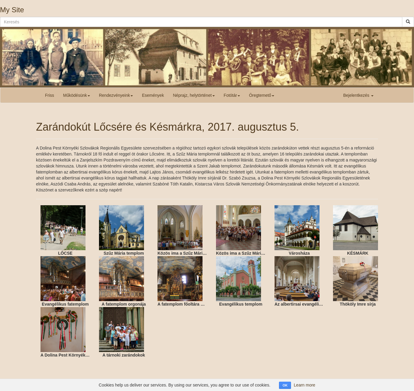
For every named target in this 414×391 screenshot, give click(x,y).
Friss (49, 95)
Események (153, 95)
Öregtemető (261, 95)
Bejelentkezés (358, 95)
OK (285, 385)
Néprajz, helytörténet (193, 95)
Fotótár (232, 95)
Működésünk (76, 95)
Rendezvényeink (116, 95)
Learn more (304, 385)
